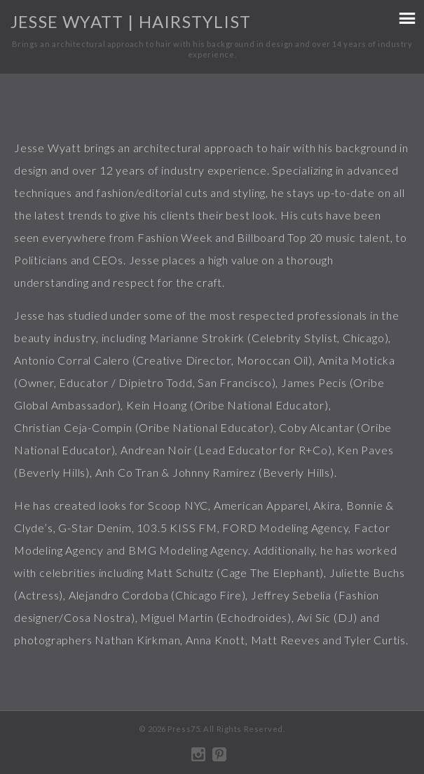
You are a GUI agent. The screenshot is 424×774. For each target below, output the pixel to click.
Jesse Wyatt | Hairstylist (131, 21)
